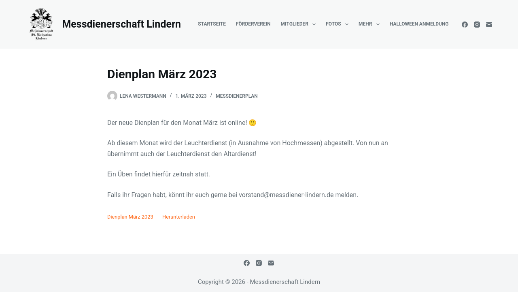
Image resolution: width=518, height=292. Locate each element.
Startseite (212, 24)
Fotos (339, 24)
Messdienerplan (237, 96)
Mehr (371, 24)
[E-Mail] (489, 24)
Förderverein (253, 24)
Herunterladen (178, 217)
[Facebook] (465, 24)
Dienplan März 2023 (130, 217)
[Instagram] (477, 24)
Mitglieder (300, 24)
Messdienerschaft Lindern (121, 24)
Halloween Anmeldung (419, 24)
